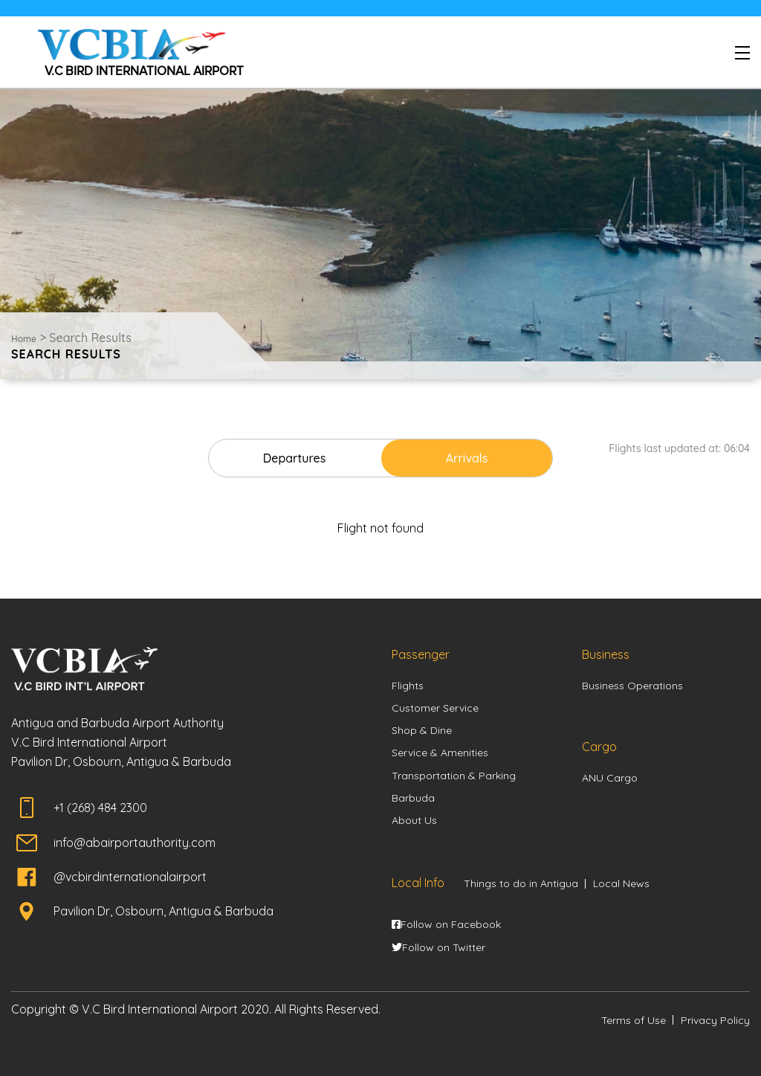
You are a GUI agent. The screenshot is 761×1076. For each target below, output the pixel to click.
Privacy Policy (715, 1020)
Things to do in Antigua (521, 883)
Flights (408, 685)
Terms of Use (633, 1020)
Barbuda (413, 798)
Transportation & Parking (454, 775)
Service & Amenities (440, 752)
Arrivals (467, 458)
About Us (414, 820)
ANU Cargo (610, 778)
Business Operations (632, 685)
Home (23, 338)
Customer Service (435, 708)
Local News (621, 883)
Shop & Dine (422, 730)
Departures (294, 458)
